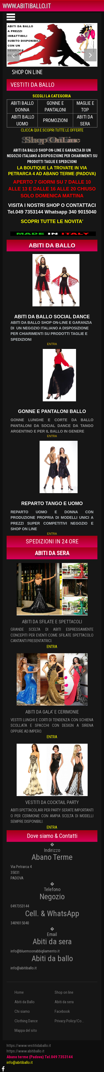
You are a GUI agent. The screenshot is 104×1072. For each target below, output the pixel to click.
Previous (14, 56)
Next (90, 56)
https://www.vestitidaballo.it (29, 1045)
